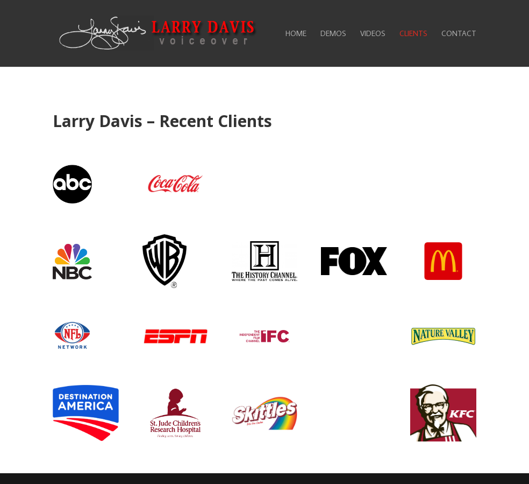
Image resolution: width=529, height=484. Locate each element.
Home (295, 34)
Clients (413, 34)
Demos (333, 34)
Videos (372, 34)
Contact (458, 34)
